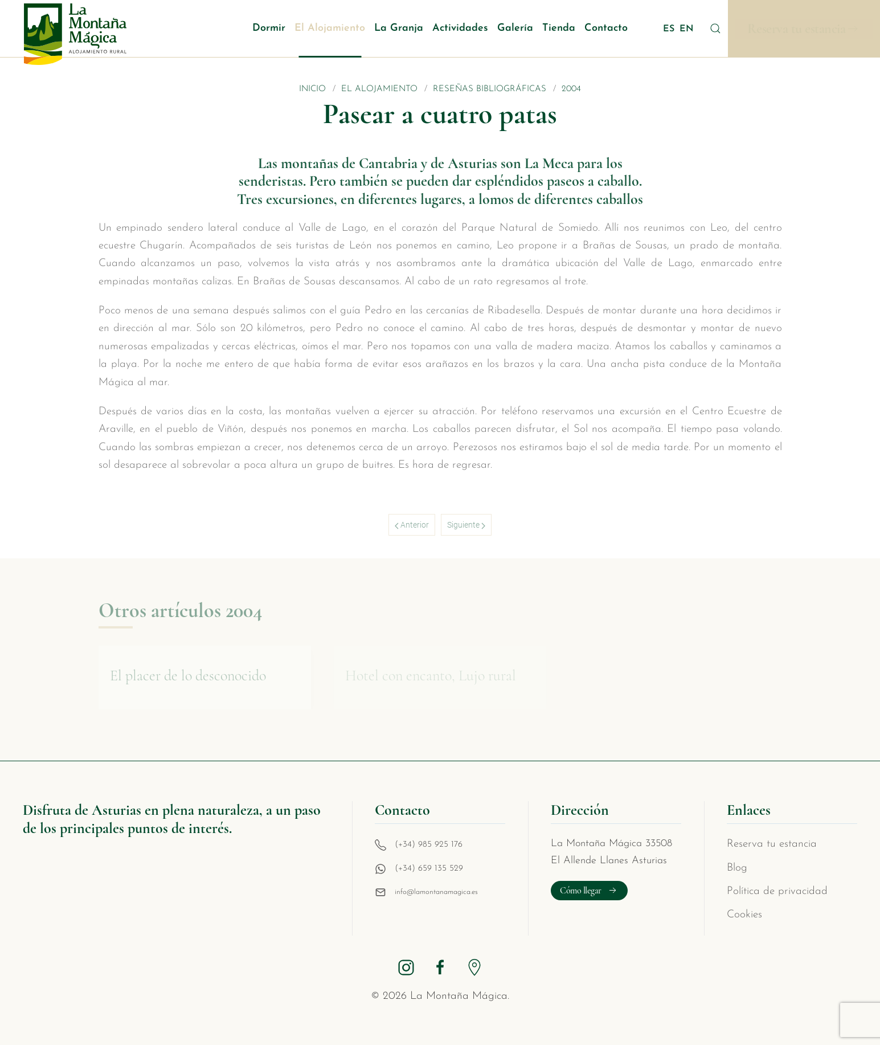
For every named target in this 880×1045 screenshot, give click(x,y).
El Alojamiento (329, 28)
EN (687, 29)
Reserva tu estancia (796, 29)
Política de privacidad (777, 891)
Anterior (412, 524)
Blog (737, 868)
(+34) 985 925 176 (428, 844)
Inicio (312, 89)
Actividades (460, 28)
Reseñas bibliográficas (489, 89)
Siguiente (466, 524)
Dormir (268, 28)
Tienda (558, 28)
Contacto (606, 28)
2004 (571, 89)
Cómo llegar (589, 890)
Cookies (744, 914)
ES (670, 29)
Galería (515, 28)
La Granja (398, 28)
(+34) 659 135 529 (429, 868)
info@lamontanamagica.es (436, 892)
